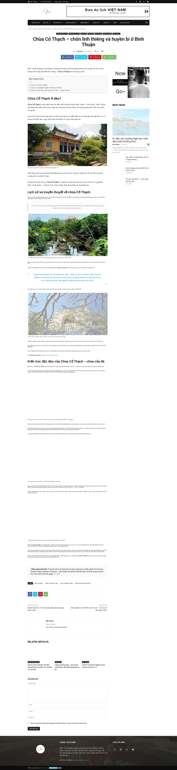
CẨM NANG (85, 23)
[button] (146, 23)
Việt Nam (90, 34)
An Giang (85, 662)
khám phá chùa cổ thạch (82, 583)
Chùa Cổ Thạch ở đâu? (39, 85)
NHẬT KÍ (96, 23)
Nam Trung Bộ (37, 29)
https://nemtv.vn (50, 624)
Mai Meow (115, 144)
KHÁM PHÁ (58, 23)
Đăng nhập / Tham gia (61, 1)
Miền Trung (98, 34)
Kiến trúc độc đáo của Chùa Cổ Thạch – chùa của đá (50, 90)
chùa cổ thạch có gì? (51, 583)
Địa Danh (83, 34)
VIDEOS (106, 23)
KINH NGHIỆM (71, 23)
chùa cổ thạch (38, 583)
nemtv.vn (45, 768)
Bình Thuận (47, 29)
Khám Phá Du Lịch (74, 34)
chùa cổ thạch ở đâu (66, 583)
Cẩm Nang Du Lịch (62, 34)
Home (30, 29)
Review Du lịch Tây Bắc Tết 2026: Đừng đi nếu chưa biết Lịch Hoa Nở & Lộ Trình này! (40, 667)
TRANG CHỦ (36, 23)
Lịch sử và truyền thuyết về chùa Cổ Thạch (46, 88)
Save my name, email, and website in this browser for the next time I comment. (58, 723)
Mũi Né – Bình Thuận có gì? (49, 355)
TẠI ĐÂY (57, 574)
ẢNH (115, 23)
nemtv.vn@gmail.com (80, 760)
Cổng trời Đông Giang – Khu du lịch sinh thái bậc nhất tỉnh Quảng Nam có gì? (67, 667)
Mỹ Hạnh (81, 51)
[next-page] (132, 190)
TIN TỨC (46, 23)
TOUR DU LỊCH (124, 23)
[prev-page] (128, 190)
